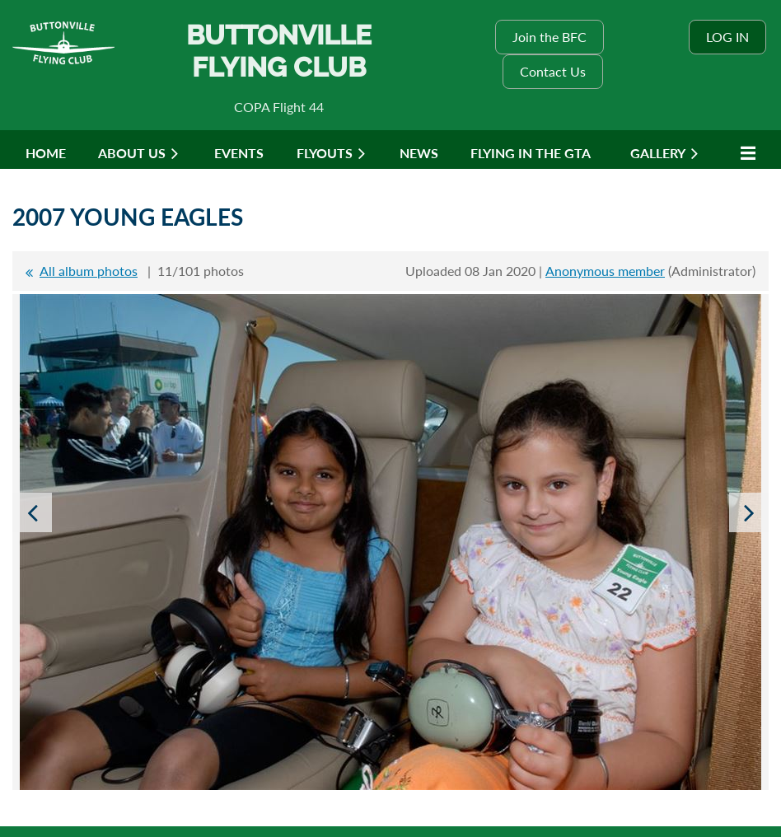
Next (749, 512)
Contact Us (553, 71)
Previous (32, 512)
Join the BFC (549, 36)
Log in (727, 36)
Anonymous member (605, 270)
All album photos (89, 270)
